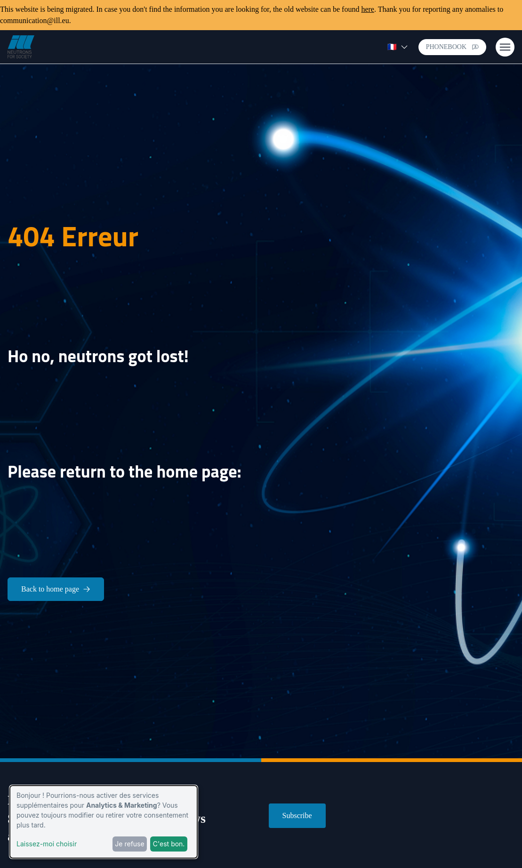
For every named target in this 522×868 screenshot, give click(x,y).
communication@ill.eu (34, 20)
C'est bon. (169, 844)
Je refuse (129, 844)
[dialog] (103, 822)
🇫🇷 (397, 47)
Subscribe (297, 815)
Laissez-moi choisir (46, 844)
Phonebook (452, 46)
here (367, 9)
